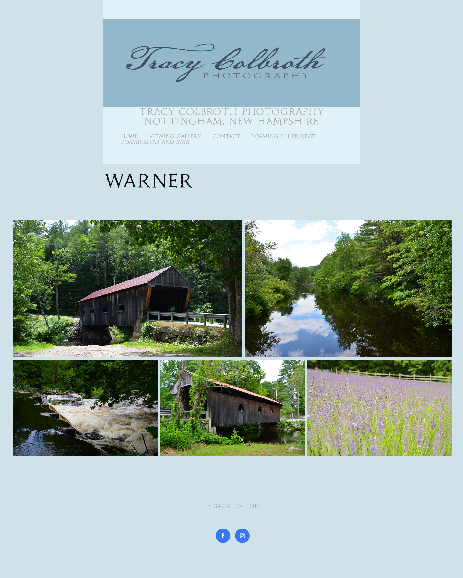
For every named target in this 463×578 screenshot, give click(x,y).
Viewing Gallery (175, 136)
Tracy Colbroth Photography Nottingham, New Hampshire (233, 116)
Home (129, 136)
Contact (226, 136)
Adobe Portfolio (248, 555)
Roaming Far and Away (156, 142)
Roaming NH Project (283, 136)
